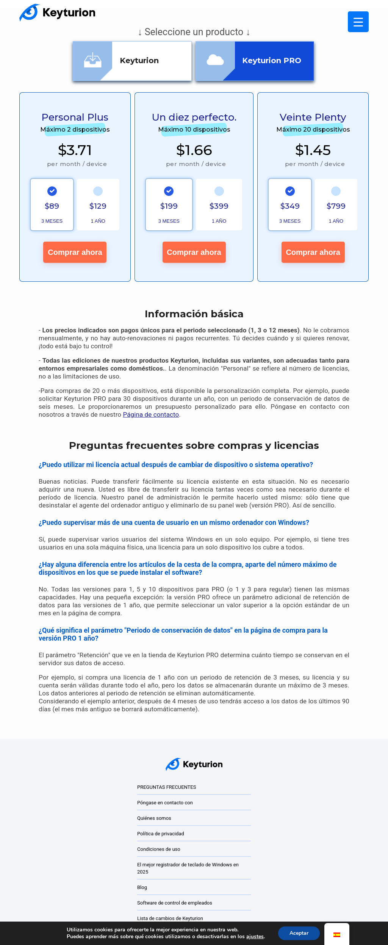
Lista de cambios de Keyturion (170, 918)
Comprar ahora (75, 252)
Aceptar (298, 933)
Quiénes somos (154, 818)
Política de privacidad (160, 833)
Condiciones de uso (158, 849)
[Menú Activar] (358, 21)
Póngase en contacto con (165, 802)
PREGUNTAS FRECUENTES (166, 787)
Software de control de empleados (174, 903)
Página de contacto (151, 414)
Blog (142, 887)
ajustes (255, 936)
